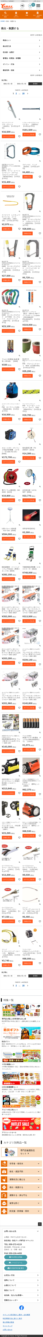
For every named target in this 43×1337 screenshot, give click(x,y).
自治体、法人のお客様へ (13, 1295)
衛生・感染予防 (16, 1171)
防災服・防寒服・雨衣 (19, 1211)
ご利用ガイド (24, 1)
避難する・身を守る (18, 1195)
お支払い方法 (9, 1275)
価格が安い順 (7, 84)
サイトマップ (7, 1326)
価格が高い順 (21, 84)
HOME (3, 21)
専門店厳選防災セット (27, 1152)
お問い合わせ (36, 1)
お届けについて (10, 1285)
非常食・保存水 (16, 1164)
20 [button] (23, 93)
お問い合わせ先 (10, 1231)
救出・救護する (16, 1187)
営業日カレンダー (11, 1300)
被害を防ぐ (14, 1203)
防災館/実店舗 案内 (16, 1268)
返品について (9, 1290)
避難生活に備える (17, 1179)
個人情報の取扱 (8, 1322)
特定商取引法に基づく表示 (12, 1318)
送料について (9, 1280)
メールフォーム (15, 1263)
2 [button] (16, 93)
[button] (28, 93)
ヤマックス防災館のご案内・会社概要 (16, 1315)
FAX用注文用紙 (15, 1257)
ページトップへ (40, 1224)
